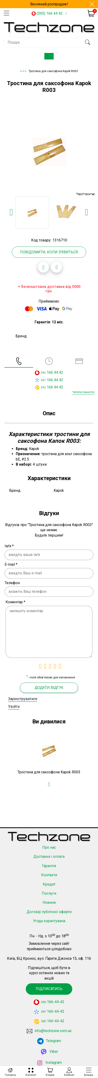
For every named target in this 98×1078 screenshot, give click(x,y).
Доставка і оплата (49, 849)
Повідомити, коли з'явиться (49, 252)
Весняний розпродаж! (49, 4)
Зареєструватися (22, 699)
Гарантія (49, 858)
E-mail (11, 564)
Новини (49, 895)
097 (43, 380)
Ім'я (9, 546)
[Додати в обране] (43, 267)
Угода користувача (49, 914)
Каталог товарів (52, 58)
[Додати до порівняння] (56, 267)
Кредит (49, 877)
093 (43, 387)
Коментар (15, 602)
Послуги (49, 886)
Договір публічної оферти (49, 904)
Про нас (49, 840)
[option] (49, 149)
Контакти (49, 868)
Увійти (14, 706)
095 (43, 372)
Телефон (12, 583)
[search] (87, 42)
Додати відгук (49, 688)
